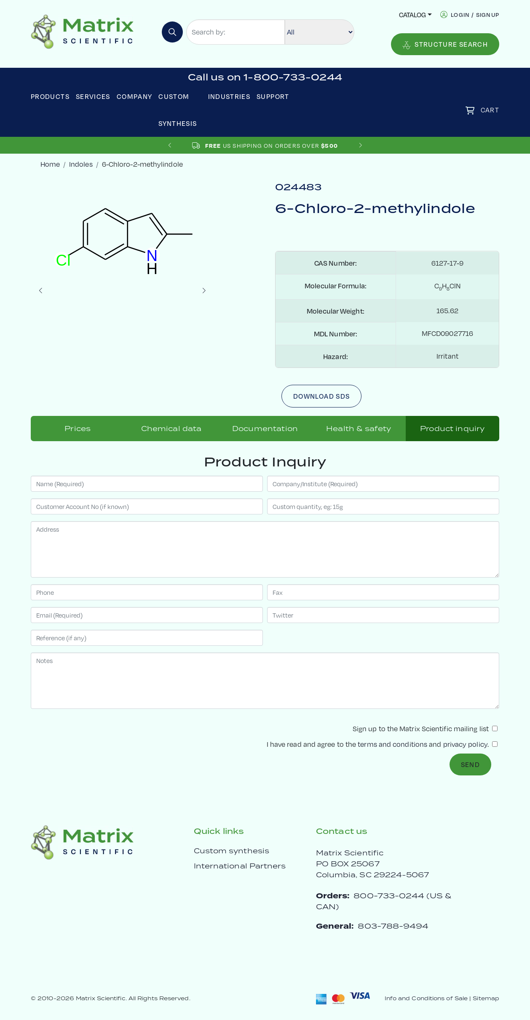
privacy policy (465, 744)
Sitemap (486, 998)
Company (135, 96)
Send (470, 764)
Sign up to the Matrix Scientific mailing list (425, 728)
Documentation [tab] (265, 428)
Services (93, 96)
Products (50, 96)
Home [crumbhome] (50, 164)
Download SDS (321, 395)
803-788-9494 (393, 926)
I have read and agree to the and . (382, 744)
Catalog (412, 14)
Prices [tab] (77, 428)
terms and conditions (392, 744)
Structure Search (445, 44)
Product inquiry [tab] (452, 428)
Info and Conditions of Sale (426, 998)
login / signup (475, 15)
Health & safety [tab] (358, 428)
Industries (229, 96)
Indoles (81, 164)
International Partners (240, 866)
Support (273, 96)
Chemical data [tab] (171, 428)
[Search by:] (235, 32)
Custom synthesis (231, 850)
